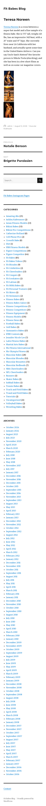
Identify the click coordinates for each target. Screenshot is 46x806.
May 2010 (10, 625)
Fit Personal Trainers (16, 289)
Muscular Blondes (15, 358)
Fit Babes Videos (14, 261)
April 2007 (11, 753)
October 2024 (12, 427)
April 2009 (11, 670)
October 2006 (12, 774)
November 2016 (13, 479)
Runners (10, 375)
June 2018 (10, 458)
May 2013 (10, 507)
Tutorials (10, 396)
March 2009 (12, 673)
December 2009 (13, 642)
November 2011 (13, 566)
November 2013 (13, 496)
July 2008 (10, 701)
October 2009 (12, 649)
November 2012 (13, 524)
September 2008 (14, 694)
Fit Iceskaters (13, 278)
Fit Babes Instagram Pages (17, 195)
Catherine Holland (15, 233)
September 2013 (13, 500)
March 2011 (11, 590)
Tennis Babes (12, 386)
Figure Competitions (16, 251)
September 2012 (13, 531)
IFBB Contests (13, 334)
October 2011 (12, 569)
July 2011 (10, 580)
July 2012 (10, 538)
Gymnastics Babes (15, 330)
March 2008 (12, 715)
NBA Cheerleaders (15, 369)
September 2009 (14, 653)
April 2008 (11, 712)
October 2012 (12, 528)
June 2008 (11, 705)
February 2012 (13, 555)
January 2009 (12, 680)
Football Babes (13, 323)
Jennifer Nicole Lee (15, 337)
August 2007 (12, 739)
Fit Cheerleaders (14, 271)
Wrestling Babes (14, 407)
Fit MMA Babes (13, 285)
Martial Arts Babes (15, 344)
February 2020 (13, 451)
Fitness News (12, 320)
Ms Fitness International (18, 348)
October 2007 (12, 732)
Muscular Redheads (16, 365)
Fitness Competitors (16, 310)
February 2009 (13, 677)
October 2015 (12, 486)
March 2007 (12, 757)
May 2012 (10, 545)
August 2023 (12, 434)
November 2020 (13, 441)
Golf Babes (11, 327)
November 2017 (13, 465)
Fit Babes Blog (15, 8)
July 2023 (10, 438)
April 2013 (11, 510)
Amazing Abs (12, 216)
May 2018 (10, 462)
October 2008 (12, 691)
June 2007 (11, 746)
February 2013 (13, 514)
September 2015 (13, 490)
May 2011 (10, 583)
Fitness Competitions (16, 306)
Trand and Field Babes (17, 393)
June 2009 (11, 663)
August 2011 (11, 576)
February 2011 (12, 594)
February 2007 (13, 760)
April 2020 (11, 444)
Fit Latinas (11, 282)
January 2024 (12, 431)
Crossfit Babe (12, 240)
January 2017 (12, 472)
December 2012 (13, 521)
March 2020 (12, 448)
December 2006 (13, 767)
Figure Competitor (15, 254)
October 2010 (12, 608)
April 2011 (11, 587)
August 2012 (12, 535)
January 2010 (12, 639)
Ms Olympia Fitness (16, 351)
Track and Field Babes (17, 389)
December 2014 (13, 493)
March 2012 (11, 552)
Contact (7, 788)
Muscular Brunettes (16, 362)
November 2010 (13, 604)
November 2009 (14, 646)
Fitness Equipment (15, 313)
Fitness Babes (13, 299)
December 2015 (13, 483)
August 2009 (12, 656)
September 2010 (13, 611)
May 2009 (11, 666)
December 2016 (13, 476)
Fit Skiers (11, 292)
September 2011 (13, 573)
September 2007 (14, 736)
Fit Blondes (11, 264)
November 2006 (14, 771)
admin (9, 126)
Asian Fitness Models (16, 223)
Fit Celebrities (13, 268)
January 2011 (12, 597)
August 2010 (12, 614)
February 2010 (13, 635)
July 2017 (10, 469)
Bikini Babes (12, 226)
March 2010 (11, 632)
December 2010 (13, 601)
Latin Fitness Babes (15, 341)
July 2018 (10, 455)
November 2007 (13, 729)
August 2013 (12, 503)
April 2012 (11, 549)
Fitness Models (13, 316)
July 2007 (10, 743)
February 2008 (13, 719)
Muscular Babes (14, 355)
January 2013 (12, 517)
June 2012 (10, 542)
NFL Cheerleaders (15, 372)
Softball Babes (13, 382)
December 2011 (13, 562)
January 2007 (12, 764)
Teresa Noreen (11, 27)
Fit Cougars (11, 275)
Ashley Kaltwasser (15, 219)
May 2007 (11, 750)
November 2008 (14, 687)
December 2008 (13, 684)
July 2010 (10, 618)
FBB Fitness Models (16, 247)
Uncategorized (13, 400)
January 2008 (12, 722)
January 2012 (12, 559)
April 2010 (11, 628)
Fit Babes (10, 257)
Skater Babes (12, 379)
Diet (8, 244)
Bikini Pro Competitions (18, 230)
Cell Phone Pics (13, 237)
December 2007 (13, 725)
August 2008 (12, 698)
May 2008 (11, 708)
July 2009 (10, 660)
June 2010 (10, 621)
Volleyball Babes (14, 403)
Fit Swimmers (13, 296)
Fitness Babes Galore (16, 303)
